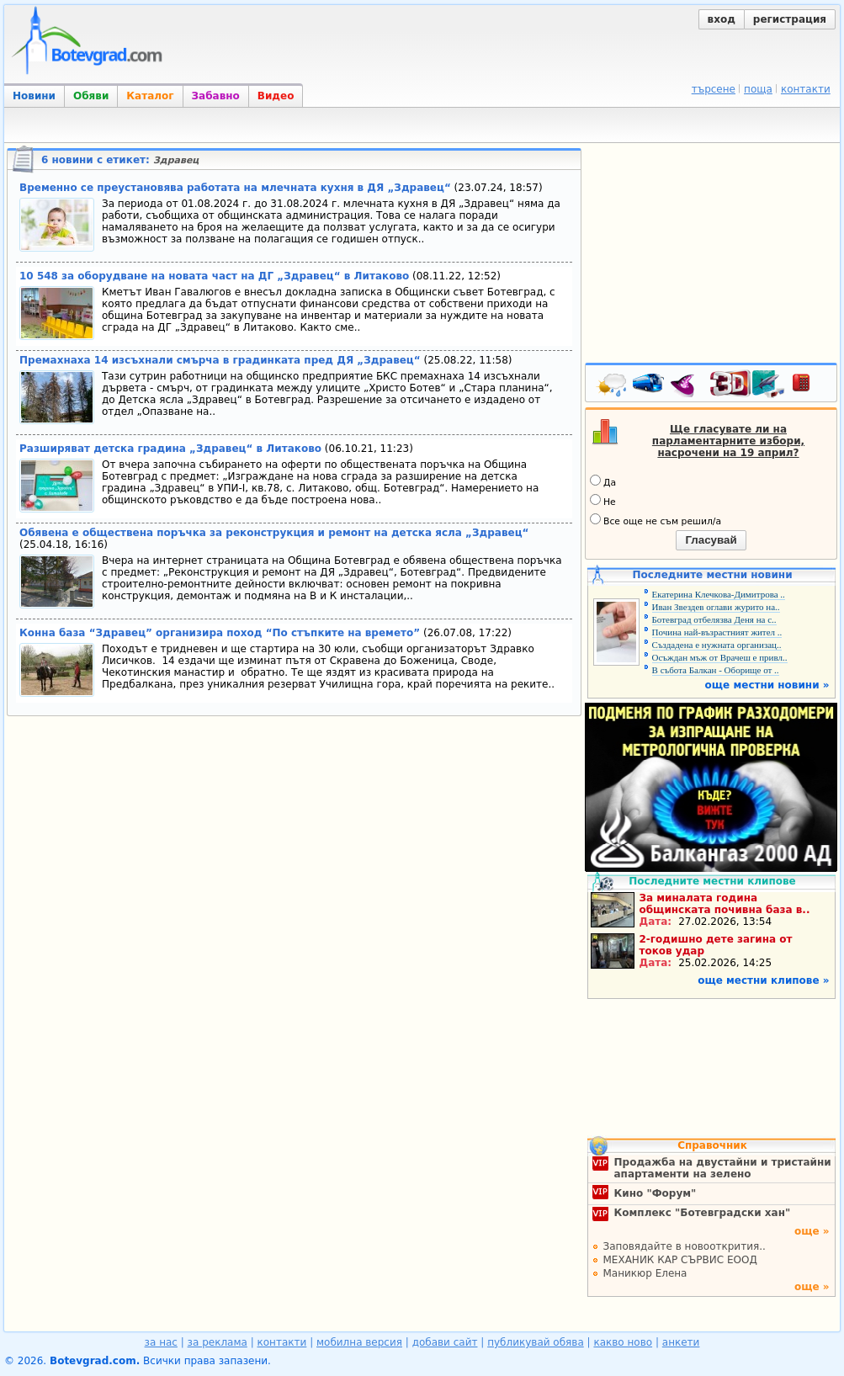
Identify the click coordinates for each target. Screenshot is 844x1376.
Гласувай (710, 540)
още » (812, 1231)
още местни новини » (767, 685)
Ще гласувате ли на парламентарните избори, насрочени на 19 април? (728, 441)
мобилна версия (359, 1342)
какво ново (622, 1342)
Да (603, 481)
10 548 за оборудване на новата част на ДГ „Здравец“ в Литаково (214, 276)
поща (758, 89)
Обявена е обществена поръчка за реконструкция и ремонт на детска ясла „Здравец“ (273, 533)
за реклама (217, 1342)
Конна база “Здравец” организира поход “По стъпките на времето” (219, 633)
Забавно (216, 96)
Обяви (91, 96)
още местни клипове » (763, 980)
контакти (806, 89)
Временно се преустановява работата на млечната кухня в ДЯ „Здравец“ (235, 188)
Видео (276, 96)
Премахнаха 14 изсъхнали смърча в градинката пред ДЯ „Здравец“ (220, 360)
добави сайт (445, 1342)
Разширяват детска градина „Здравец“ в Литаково (170, 448)
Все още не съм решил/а (655, 520)
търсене (713, 89)
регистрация (789, 19)
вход (721, 19)
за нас (161, 1342)
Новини (34, 96)
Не (603, 500)
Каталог (149, 96)
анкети (681, 1342)
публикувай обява (535, 1342)
